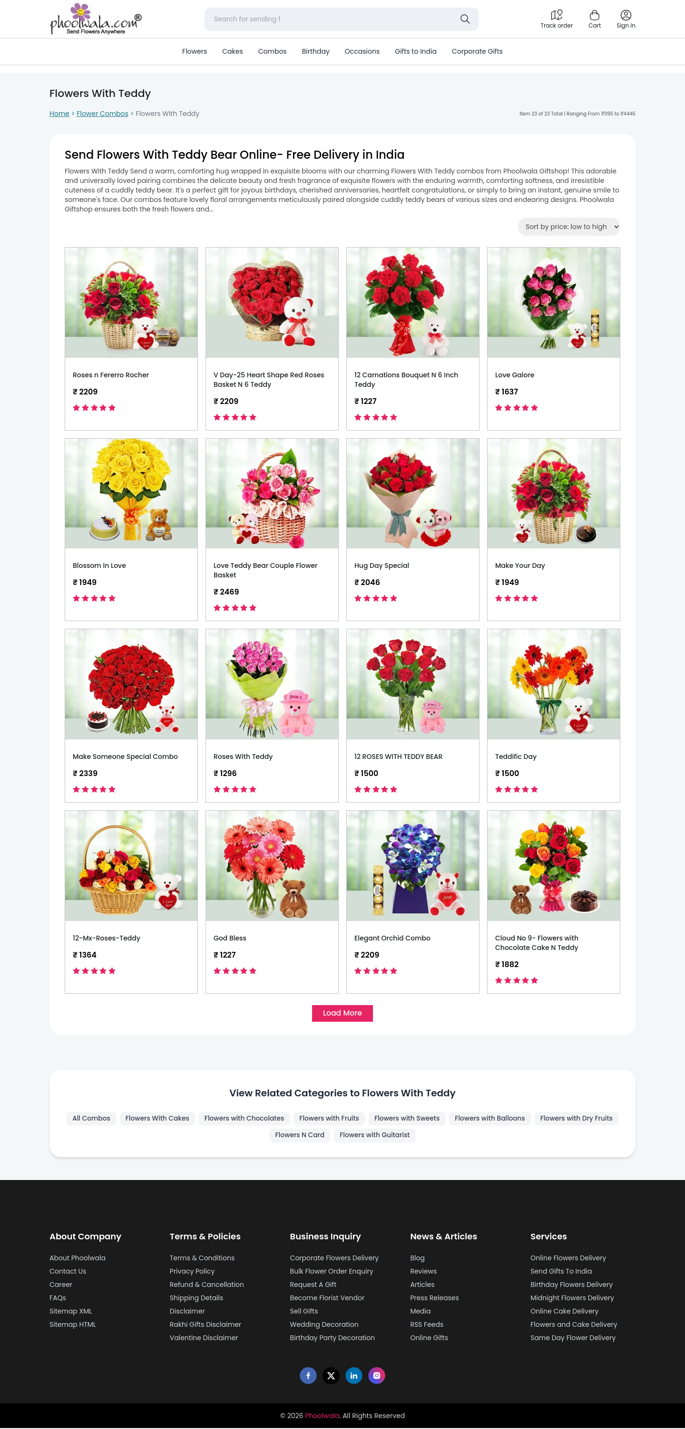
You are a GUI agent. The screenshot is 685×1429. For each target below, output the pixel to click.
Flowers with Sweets (452, 1119)
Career (60, 1285)
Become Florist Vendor (327, 1299)
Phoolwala (322, 1416)
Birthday (316, 51)
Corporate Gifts (477, 51)
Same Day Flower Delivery (573, 1338)
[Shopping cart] (594, 19)
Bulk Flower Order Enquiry (331, 1272)
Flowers (194, 51)
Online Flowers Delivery (568, 1259)
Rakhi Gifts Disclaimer (205, 1325)
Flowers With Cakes (199, 1119)
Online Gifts (429, 1338)
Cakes (232, 51)
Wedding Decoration (324, 1325)
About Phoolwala (77, 1259)
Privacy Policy (192, 1272)
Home (59, 113)
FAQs (57, 1299)
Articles (422, 1285)
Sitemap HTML (72, 1325)
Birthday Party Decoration (332, 1338)
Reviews (423, 1272)
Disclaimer (187, 1312)
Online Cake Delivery (564, 1312)
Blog (417, 1259)
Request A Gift (313, 1285)
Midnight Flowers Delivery (572, 1299)
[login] (626, 19)
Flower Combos (102, 113)
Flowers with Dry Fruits (266, 1136)
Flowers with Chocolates (287, 1119)
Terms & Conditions (202, 1259)
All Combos (132, 1119)
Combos (272, 51)
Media (420, 1312)
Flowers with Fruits (373, 1119)
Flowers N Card (344, 1136)
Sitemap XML (70, 1312)
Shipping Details (197, 1299)
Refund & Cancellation (207, 1285)
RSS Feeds (426, 1325)
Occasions (362, 51)
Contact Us (67, 1272)
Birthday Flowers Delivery (571, 1285)
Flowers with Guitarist (419, 1136)
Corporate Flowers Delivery (334, 1259)
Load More (342, 1013)
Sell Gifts (304, 1312)
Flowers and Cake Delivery (573, 1325)
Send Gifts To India (561, 1272)
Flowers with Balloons (536, 1119)
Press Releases (434, 1299)
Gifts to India (416, 51)
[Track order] (556, 19)
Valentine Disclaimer (204, 1338)
